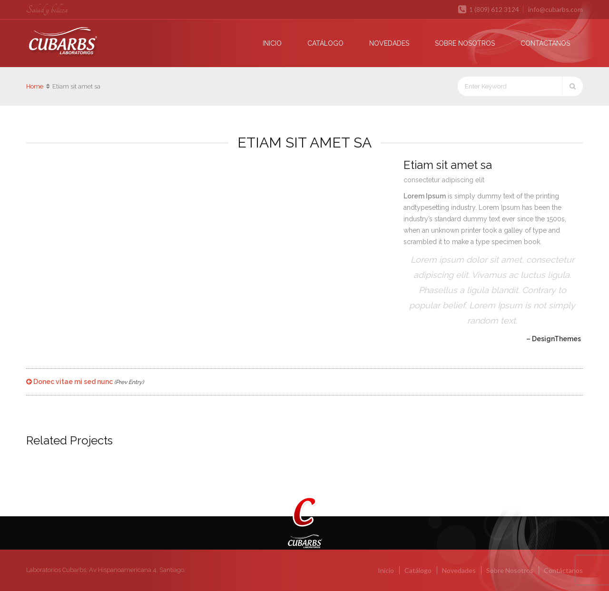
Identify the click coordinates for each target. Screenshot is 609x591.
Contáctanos (545, 43)
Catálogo (325, 43)
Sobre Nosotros (465, 43)
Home (34, 86)
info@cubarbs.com (555, 9)
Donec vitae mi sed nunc (85, 381)
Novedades (389, 43)
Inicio (272, 43)
